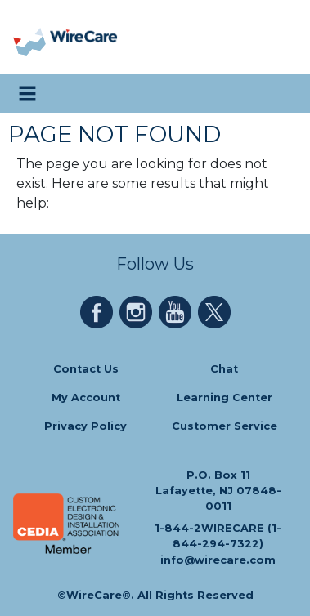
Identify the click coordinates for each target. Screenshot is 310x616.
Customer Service (224, 427)
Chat (224, 369)
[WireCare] (83, 37)
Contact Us (86, 369)
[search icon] (280, 93)
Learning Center (224, 397)
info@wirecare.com (218, 560)
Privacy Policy (85, 427)
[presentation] (30, 37)
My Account (86, 397)
